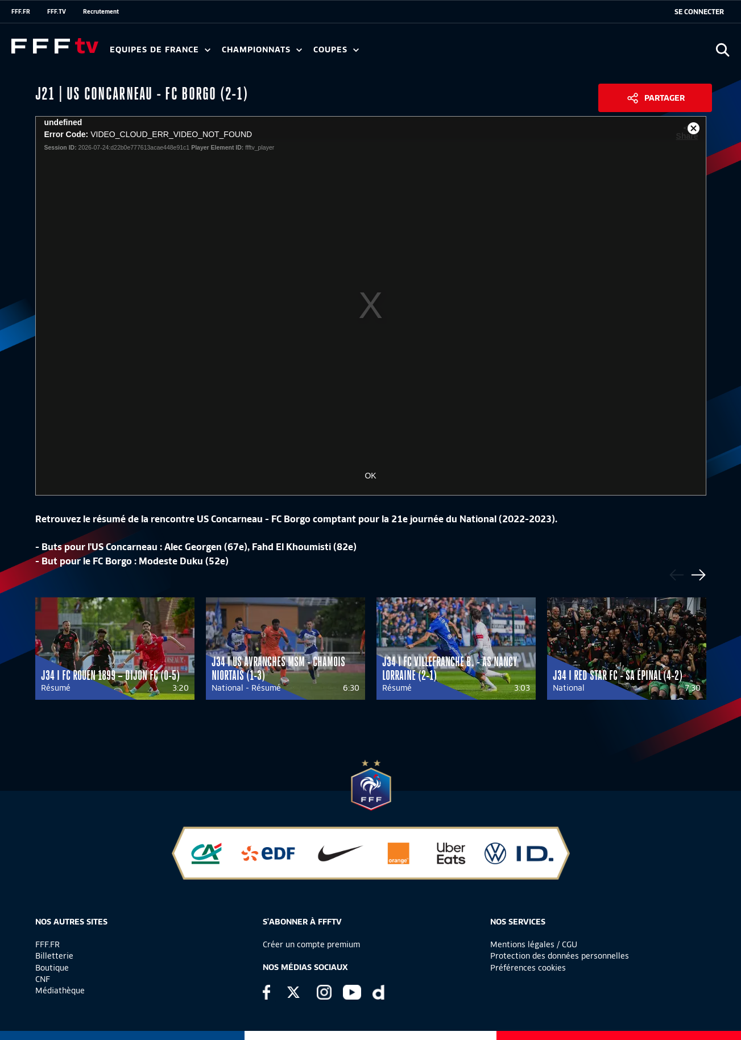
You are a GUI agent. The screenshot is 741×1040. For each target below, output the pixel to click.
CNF (42, 979)
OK (370, 475)
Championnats (262, 50)
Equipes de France (160, 50)
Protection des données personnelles (559, 955)
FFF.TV (56, 11)
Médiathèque (60, 990)
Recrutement (101, 11)
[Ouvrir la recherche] (722, 50)
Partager (664, 97)
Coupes (336, 50)
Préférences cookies (528, 967)
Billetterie (54, 955)
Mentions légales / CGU (533, 944)
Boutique (52, 967)
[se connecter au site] (699, 12)
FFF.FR (20, 11)
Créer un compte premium (311, 944)
